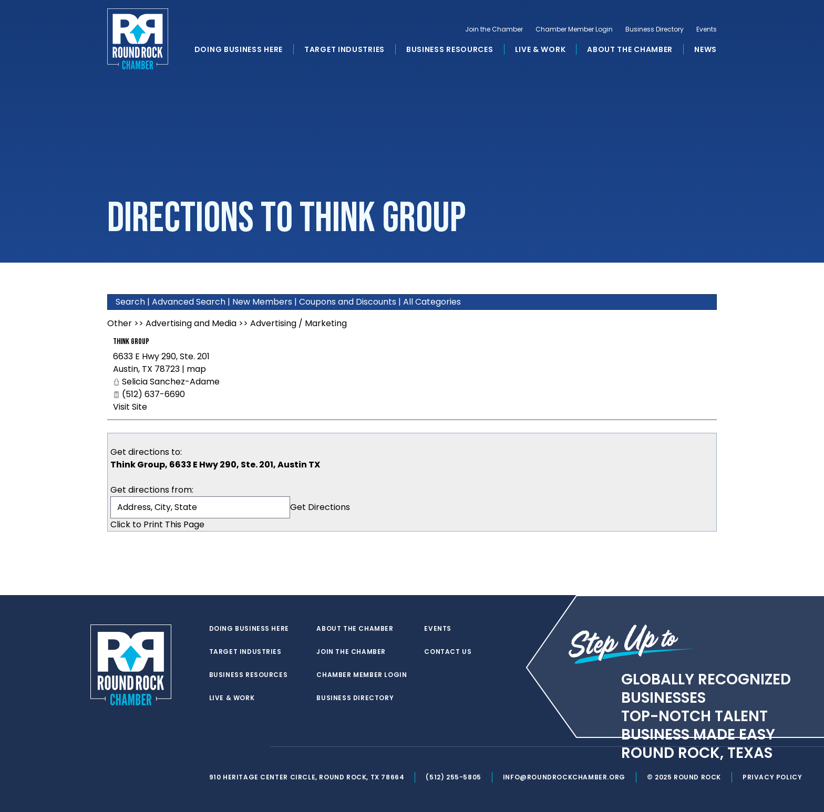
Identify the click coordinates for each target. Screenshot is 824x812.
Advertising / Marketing (298, 323)
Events (706, 29)
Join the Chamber (494, 29)
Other (119, 323)
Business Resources (449, 49)
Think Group (131, 342)
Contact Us (447, 652)
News (705, 49)
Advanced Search (188, 302)
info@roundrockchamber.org (564, 777)
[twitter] (214, 747)
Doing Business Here (238, 49)
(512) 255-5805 (453, 777)
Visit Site (130, 407)
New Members (262, 302)
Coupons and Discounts (347, 302)
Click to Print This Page (157, 524)
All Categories (432, 302)
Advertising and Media (191, 323)
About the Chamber (630, 49)
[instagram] (256, 747)
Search (130, 302)
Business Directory (654, 29)
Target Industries (344, 49)
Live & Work (540, 49)
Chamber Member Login (574, 29)
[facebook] (235, 747)
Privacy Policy (772, 777)
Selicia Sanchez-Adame (171, 382)
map (196, 369)
